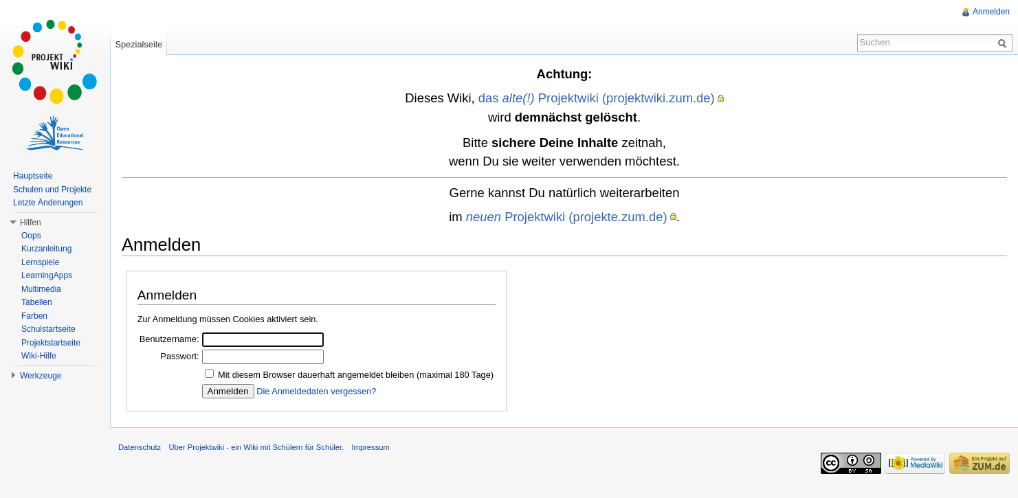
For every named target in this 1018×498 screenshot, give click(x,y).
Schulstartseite (48, 329)
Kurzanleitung (46, 248)
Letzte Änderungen (47, 202)
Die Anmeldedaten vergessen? (316, 391)
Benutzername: (169, 339)
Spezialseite (138, 44)
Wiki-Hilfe (38, 356)
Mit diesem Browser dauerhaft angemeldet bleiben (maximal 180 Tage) (356, 375)
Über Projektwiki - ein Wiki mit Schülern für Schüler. (256, 447)
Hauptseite (32, 176)
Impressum (370, 447)
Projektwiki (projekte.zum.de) (566, 217)
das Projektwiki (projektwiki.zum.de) (596, 98)
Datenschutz (139, 447)
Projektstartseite (50, 343)
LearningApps (46, 275)
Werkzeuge (40, 376)
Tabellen (36, 302)
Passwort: (179, 356)
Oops (31, 235)
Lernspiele (40, 262)
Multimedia (41, 289)
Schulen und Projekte (52, 189)
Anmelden (991, 11)
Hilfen (30, 222)
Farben (34, 316)
